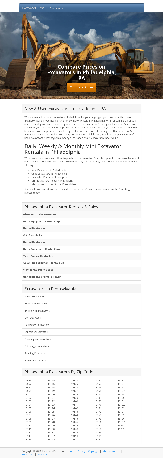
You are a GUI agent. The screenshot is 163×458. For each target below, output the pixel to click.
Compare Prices (81, 87)
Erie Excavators (33, 317)
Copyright (93, 451)
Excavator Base (33, 8)
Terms (71, 451)
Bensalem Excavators (36, 303)
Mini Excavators (111, 451)
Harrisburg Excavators (36, 324)
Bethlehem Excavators (37, 310)
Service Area (57, 8)
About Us (42, 454)
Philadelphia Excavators (37, 339)
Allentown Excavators (36, 296)
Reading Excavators (35, 353)
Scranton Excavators (36, 360)
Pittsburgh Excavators (36, 346)
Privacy (81, 451)
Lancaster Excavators (36, 332)
